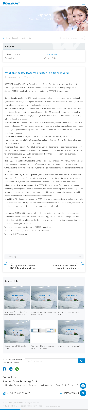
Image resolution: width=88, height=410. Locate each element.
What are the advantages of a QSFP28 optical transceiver (26, 230)
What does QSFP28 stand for (15, 234)
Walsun (19, 402)
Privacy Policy (10, 58)
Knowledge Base (26, 38)
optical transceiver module (31, 406)
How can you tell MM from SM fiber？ (15, 347)
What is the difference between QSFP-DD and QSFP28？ (42, 347)
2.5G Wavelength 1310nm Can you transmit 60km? (43, 313)
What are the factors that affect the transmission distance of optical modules (15, 314)
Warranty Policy (50, 58)
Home (7, 38)
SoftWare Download (13, 54)
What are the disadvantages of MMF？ (69, 313)
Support (15, 38)
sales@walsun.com (74, 393)
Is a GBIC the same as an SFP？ (69, 346)
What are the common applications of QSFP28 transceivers (27, 227)
